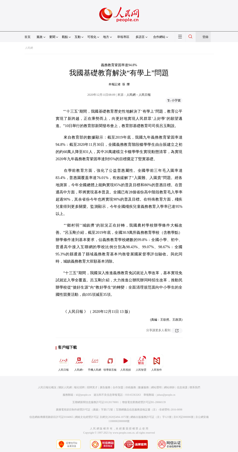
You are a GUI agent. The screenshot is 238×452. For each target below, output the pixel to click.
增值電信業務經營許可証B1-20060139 (144, 402)
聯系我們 (195, 387)
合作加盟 (118, 387)
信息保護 (182, 387)
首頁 (27, 36)
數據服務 (143, 387)
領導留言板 (110, 362)
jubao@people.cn (166, 394)
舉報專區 (123, 36)
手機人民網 (94, 362)
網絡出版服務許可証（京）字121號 (151, 417)
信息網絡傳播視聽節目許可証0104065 (51, 417)
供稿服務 (130, 387)
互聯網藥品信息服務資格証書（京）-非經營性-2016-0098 (149, 409)
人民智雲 (141, 362)
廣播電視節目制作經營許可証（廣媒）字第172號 (84, 409)
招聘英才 (92, 387)
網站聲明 (156, 387)
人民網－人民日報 (138, 94)
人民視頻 (125, 362)
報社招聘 (79, 387)
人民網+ (79, 362)
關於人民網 (65, 387)
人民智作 (156, 362)
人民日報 (63, 362)
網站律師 (169, 387)
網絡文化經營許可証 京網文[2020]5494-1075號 (102, 417)
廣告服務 (105, 387)
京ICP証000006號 (183, 417)
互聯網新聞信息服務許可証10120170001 (95, 402)
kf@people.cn (83, 394)
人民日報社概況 (47, 387)
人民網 (29, 47)
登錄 (205, 36)
